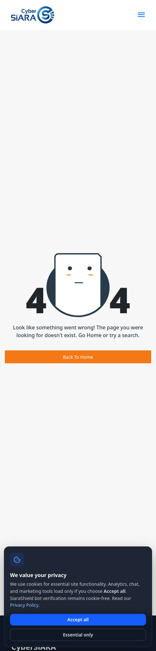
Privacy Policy (24, 605)
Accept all (78, 619)
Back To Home (78, 357)
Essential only (78, 635)
